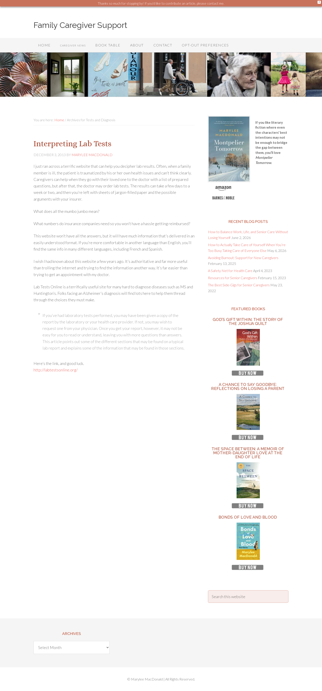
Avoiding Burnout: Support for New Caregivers (243, 257)
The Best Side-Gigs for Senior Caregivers (239, 285)
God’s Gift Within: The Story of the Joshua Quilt (248, 321)
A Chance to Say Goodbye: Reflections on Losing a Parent (247, 386)
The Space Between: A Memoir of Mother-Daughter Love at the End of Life (248, 452)
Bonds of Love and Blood (247, 517)
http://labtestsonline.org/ (56, 369)
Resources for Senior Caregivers (232, 278)
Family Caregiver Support (80, 25)
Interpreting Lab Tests (73, 143)
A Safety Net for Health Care (230, 270)
